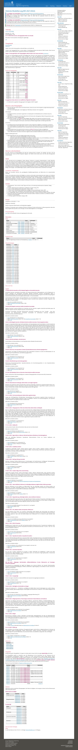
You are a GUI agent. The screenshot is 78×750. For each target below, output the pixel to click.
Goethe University (69, 746)
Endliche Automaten (14, 319)
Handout (23, 222)
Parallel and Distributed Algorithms (65, 142)
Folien (19, 222)
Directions (71, 740)
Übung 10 (8, 680)
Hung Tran (7, 46)
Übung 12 (8, 683)
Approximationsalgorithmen (63, 43)
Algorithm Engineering (62, 19)
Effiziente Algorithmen (62, 21)
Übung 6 (8, 675)
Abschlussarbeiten (61, 11)
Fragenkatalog (18, 25)
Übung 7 (8, 676)
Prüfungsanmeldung (61, 10)
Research (59, 6)
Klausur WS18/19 (9, 647)
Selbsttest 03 (17, 698)
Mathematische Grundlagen (15, 595)
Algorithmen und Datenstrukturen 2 (65, 109)
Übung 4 (8, 672)
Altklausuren (59, 12)
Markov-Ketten (13, 392)
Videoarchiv (59, 15)
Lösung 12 (40, 683)
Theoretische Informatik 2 (63, 133)
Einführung (12, 636)
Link (13, 246)
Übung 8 (8, 678)
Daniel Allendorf (8, 45)
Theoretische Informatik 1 (63, 143)
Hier (6, 213)
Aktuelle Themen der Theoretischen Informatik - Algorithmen (65, 147)
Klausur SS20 (8, 644)
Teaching (52, 6)
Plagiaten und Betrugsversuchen (25, 663)
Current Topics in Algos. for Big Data (65, 30)
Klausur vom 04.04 (33, 13)
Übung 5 (8, 673)
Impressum (70, 742)
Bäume (11, 432)
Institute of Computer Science (67, 745)
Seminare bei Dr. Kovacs (63, 37)
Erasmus (65, 6)
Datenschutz (70, 743)
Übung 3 (8, 670)
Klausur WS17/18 (9, 648)
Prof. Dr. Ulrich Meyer (9, 31)
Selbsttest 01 (17, 695)
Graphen (12, 456)
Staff (70, 6)
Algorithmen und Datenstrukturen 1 (65, 18)
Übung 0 (12, 625)
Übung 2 (8, 669)
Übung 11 (8, 682)
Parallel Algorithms (62, 26)
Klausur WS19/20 (9, 645)
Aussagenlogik (13, 520)
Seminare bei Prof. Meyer (63, 39)
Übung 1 (8, 668)
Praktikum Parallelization (63, 36)
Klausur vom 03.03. (33, 20)
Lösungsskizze (40, 13)
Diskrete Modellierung (30, 730)
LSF (6, 39)
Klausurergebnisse (24, 13)
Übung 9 (8, 679)
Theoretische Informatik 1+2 (63, 32)
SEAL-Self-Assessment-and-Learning (64, 13)
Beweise (11, 493)
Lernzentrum (45, 53)
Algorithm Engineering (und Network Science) (63, 52)
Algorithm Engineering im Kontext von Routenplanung (30, 481)
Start (47, 6)
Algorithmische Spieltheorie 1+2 (64, 24)
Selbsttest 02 (17, 696)
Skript (9, 302)
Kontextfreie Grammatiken (15, 303)
